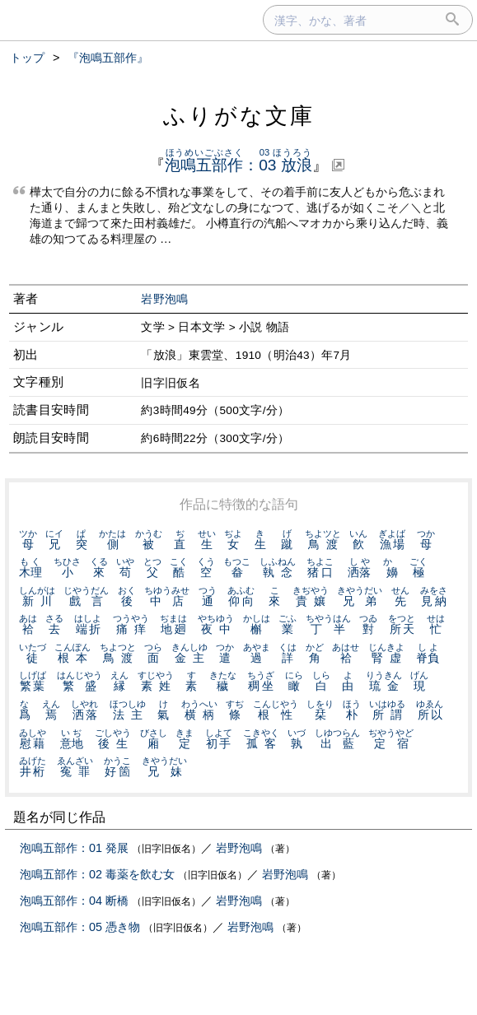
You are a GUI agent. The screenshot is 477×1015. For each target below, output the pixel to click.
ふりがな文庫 (239, 115)
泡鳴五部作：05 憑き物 (80, 927)
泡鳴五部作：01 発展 (74, 847)
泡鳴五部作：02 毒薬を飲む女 (97, 874)
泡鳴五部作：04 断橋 (74, 900)
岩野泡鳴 (164, 299)
